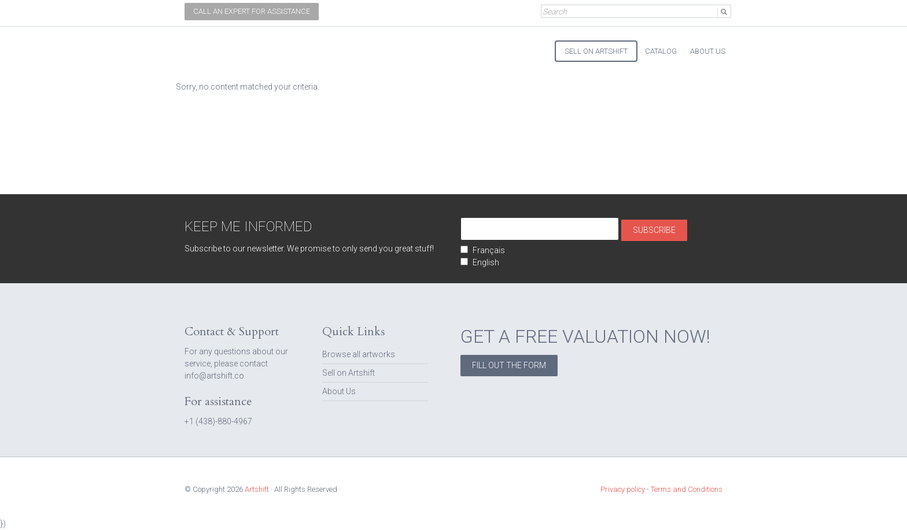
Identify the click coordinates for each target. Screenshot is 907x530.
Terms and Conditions (686, 489)
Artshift (205, 46)
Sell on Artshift (348, 372)
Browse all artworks (358, 354)
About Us (339, 391)
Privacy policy (622, 489)
